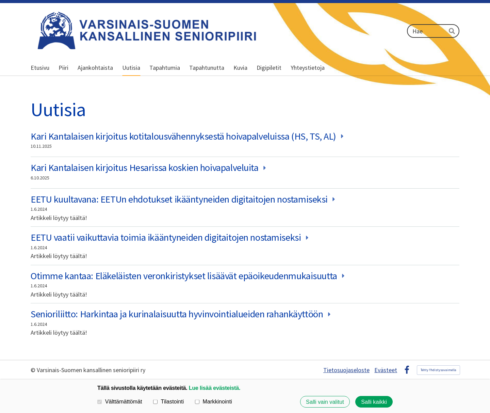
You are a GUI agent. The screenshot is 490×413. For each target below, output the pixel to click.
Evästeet (385, 370)
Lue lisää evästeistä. (214, 388)
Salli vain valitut (325, 402)
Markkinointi (213, 401)
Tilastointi (168, 401)
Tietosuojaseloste (346, 370)
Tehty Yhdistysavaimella (438, 370)
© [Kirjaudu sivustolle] (34, 370)
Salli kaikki (374, 402)
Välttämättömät (119, 401)
